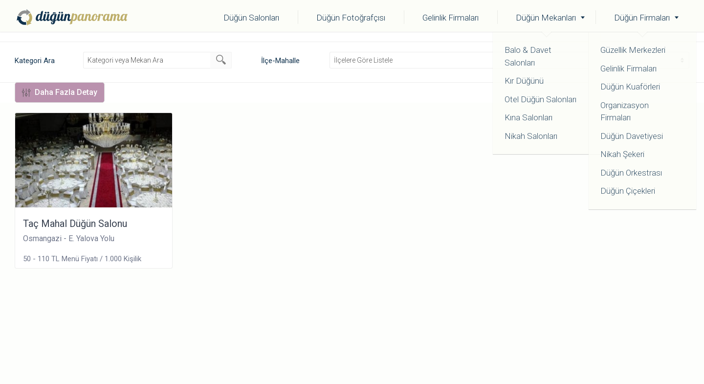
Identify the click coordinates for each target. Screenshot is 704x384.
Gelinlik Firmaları (450, 18)
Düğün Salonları (251, 18)
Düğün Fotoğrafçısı (350, 18)
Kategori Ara (35, 60)
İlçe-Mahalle (280, 60)
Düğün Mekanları (546, 18)
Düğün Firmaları (642, 18)
